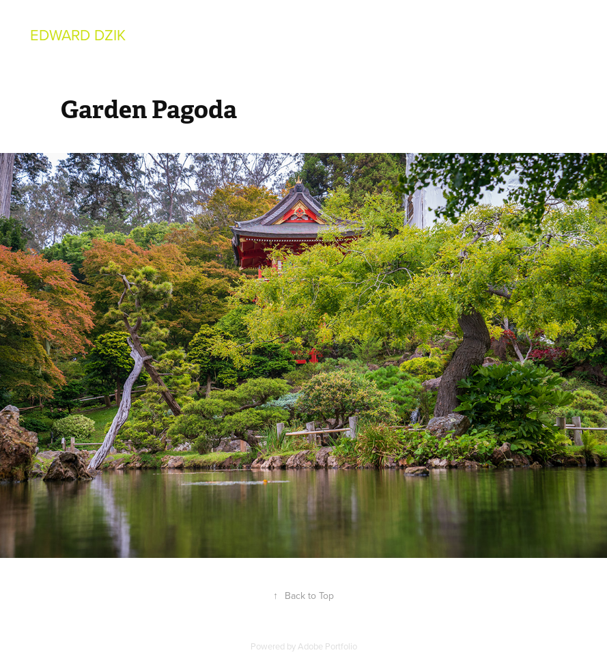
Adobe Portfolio (327, 646)
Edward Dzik (78, 34)
